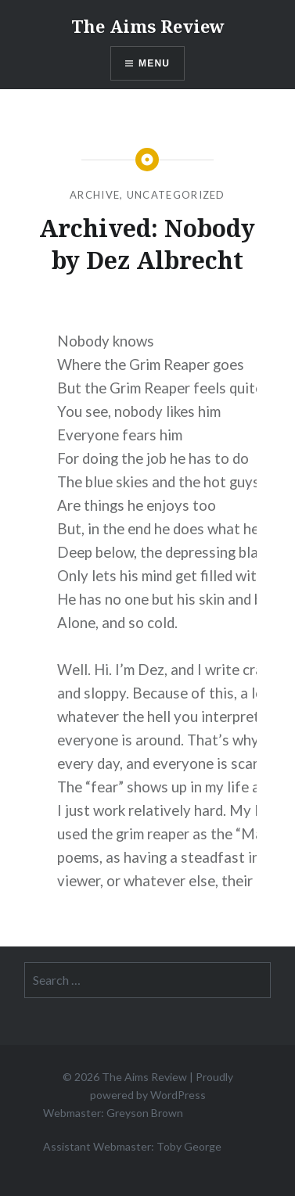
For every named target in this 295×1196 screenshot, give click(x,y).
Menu (154, 63)
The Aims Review (148, 26)
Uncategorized (176, 195)
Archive (95, 195)
